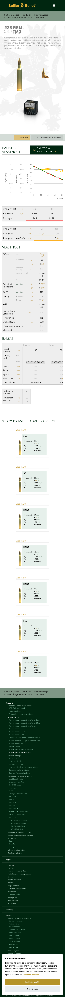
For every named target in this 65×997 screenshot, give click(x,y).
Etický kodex (13, 900)
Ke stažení (12, 891)
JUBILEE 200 (14, 758)
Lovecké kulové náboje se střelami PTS (24, 738)
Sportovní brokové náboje (19, 773)
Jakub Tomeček (14, 954)
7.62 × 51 (12, 806)
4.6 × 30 (12, 797)
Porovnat (22, 137)
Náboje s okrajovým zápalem (19, 832)
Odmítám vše (32, 989)
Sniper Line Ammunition (18, 811)
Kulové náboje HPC (17, 735)
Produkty (26, 15)
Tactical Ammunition (17, 814)
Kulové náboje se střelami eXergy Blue (24, 723)
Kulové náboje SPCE (17, 732)
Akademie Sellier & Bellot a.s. (19, 918)
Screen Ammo (14, 747)
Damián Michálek (16, 921)
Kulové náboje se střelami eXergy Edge (24, 720)
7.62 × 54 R (13, 808)
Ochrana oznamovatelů (17, 889)
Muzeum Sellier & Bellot (17, 871)
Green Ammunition (16, 782)
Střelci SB (10, 916)
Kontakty (9, 910)
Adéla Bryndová (15, 933)
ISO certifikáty (14, 894)
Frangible (12, 788)
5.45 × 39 (12, 817)
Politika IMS (12, 903)
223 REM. (40, 17)
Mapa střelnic (13, 886)
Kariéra (11, 883)
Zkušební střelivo (15, 853)
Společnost (10, 865)
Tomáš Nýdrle (13, 951)
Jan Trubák (13, 947)
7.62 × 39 (12, 803)
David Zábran (14, 941)
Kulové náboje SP (16, 729)
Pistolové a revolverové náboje (20, 706)
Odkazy (11, 877)
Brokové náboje (14, 756)
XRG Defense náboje (17, 708)
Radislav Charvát (15, 924)
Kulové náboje (41, 15)
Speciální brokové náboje (19, 770)
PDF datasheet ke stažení (47, 137)
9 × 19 (11, 791)
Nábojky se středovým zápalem (20, 835)
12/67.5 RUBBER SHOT (18, 820)
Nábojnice (13, 847)
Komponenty (13, 838)
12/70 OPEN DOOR (17, 826)
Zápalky (12, 844)
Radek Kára (13, 944)
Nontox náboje (15, 711)
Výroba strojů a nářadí (17, 850)
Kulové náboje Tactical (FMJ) (18, 17)
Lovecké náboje (15, 761)
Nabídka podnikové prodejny (19, 874)
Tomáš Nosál (14, 936)
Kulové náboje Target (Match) (21, 749)
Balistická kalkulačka (45, 150)
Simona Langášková (17, 930)
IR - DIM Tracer (15, 785)
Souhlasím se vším (32, 982)
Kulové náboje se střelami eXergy (22, 726)
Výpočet (19, 284)
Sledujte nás (13, 897)
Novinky (11, 868)
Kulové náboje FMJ (16, 744)
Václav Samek (14, 938)
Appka (8, 859)
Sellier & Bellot (11, 15)
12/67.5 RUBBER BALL (17, 823)
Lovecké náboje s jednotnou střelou (23, 767)
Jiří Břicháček (14, 927)
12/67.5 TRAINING (16, 829)
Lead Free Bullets (16, 779)
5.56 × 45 (13, 800)
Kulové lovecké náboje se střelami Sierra (25, 741)
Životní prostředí (14, 880)
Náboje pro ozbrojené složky (19, 776)
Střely (11, 841)
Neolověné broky (16, 764)
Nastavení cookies (31, 975)
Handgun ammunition (18, 794)
